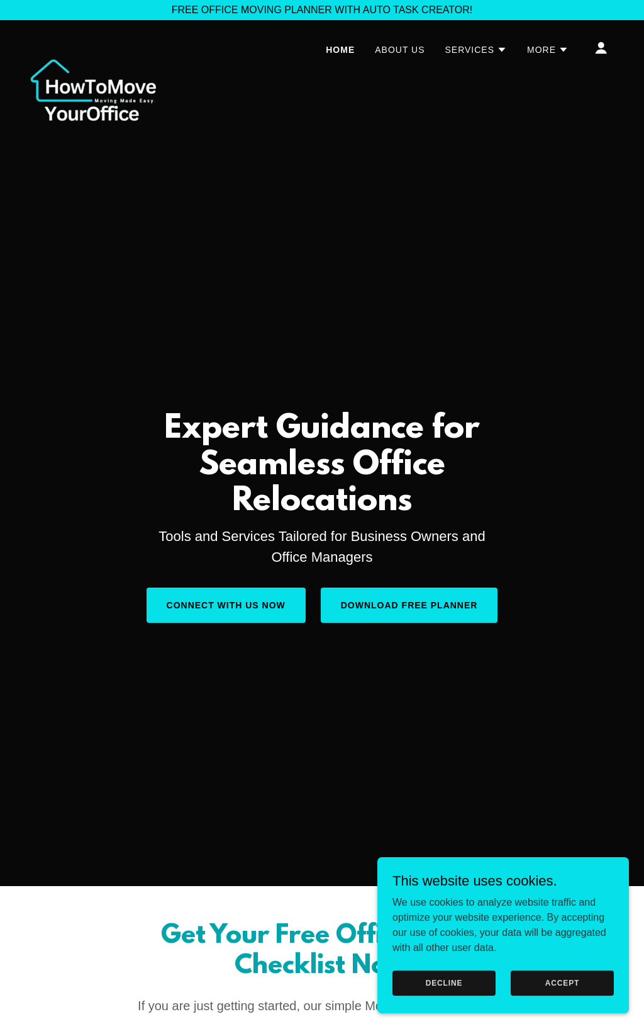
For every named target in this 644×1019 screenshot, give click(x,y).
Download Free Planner (409, 605)
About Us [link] (400, 50)
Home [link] (340, 50)
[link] (93, 45)
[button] (476, 49)
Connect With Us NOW (226, 605)
